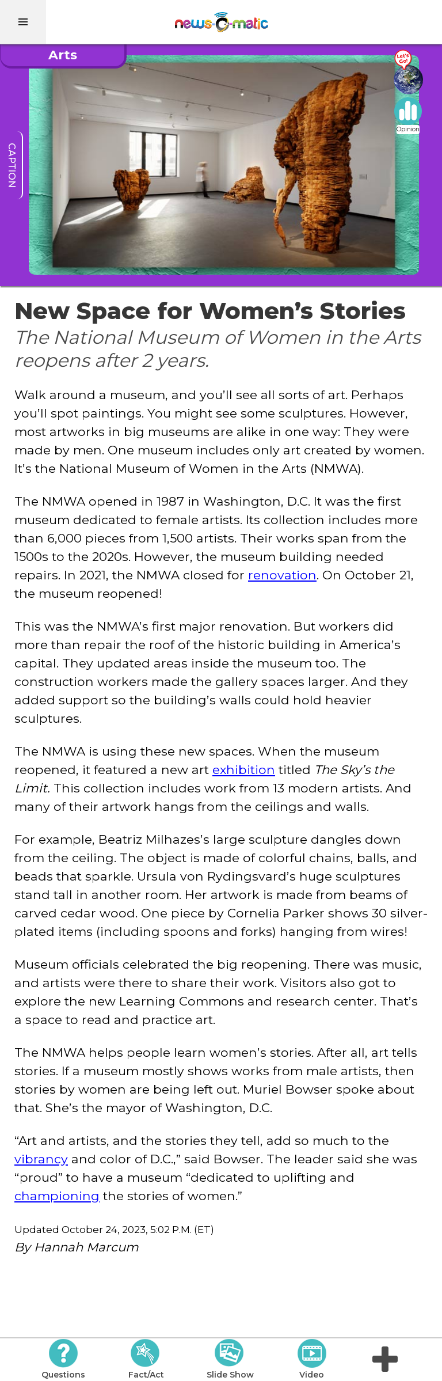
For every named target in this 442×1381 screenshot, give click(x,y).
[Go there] (408, 72)
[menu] (23, 22)
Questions (63, 1359)
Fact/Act (146, 1359)
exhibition (243, 769)
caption (11, 165)
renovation (282, 574)
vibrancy (41, 1158)
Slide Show (230, 1359)
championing (57, 1195)
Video (311, 1359)
